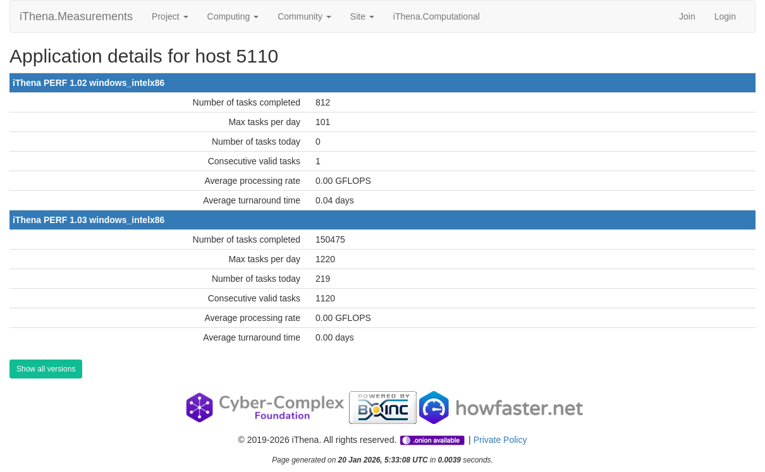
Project (170, 16)
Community (304, 16)
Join (687, 16)
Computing (233, 16)
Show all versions (45, 369)
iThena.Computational (436, 16)
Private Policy (500, 440)
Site (362, 16)
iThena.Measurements (76, 16)
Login (725, 16)
